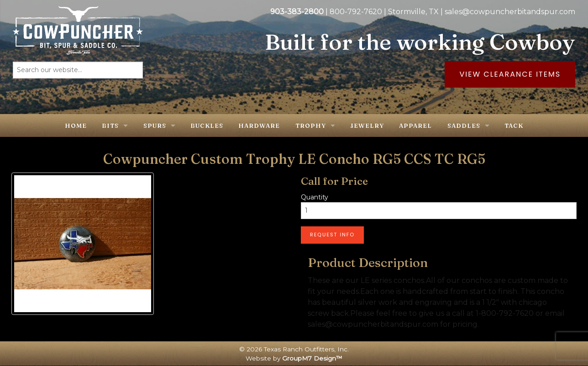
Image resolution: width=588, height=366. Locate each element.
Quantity (314, 197)
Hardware (259, 125)
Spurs (154, 125)
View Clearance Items (510, 74)
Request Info (332, 234)
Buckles (206, 125)
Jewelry (367, 125)
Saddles (463, 125)
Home (76, 125)
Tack (513, 125)
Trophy (310, 125)
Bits (110, 125)
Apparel (415, 125)
